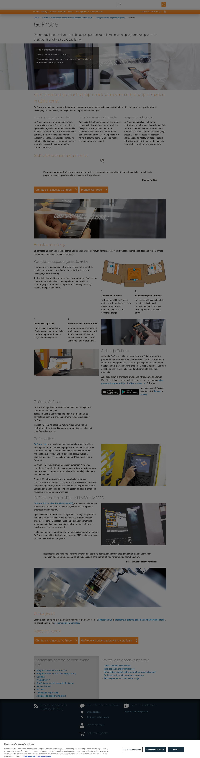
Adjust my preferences (132, 754)
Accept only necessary (155, 754)
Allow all (176, 754)
